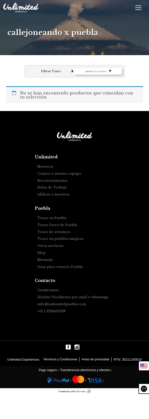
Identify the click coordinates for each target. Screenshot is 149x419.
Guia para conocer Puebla (60, 267)
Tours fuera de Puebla (57, 225)
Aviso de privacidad (95, 359)
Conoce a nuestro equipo (59, 173)
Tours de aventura (53, 232)
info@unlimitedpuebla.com (61, 304)
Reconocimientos (52, 180)
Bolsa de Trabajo (52, 187)
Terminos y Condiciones (60, 359)
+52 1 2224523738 (51, 311)
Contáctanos (48, 290)
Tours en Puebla (51, 218)
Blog (41, 253)
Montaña (45, 260)
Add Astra (80, 391)
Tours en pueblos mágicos (60, 239)
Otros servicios (50, 246)
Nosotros (45, 166)
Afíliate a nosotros (53, 194)
